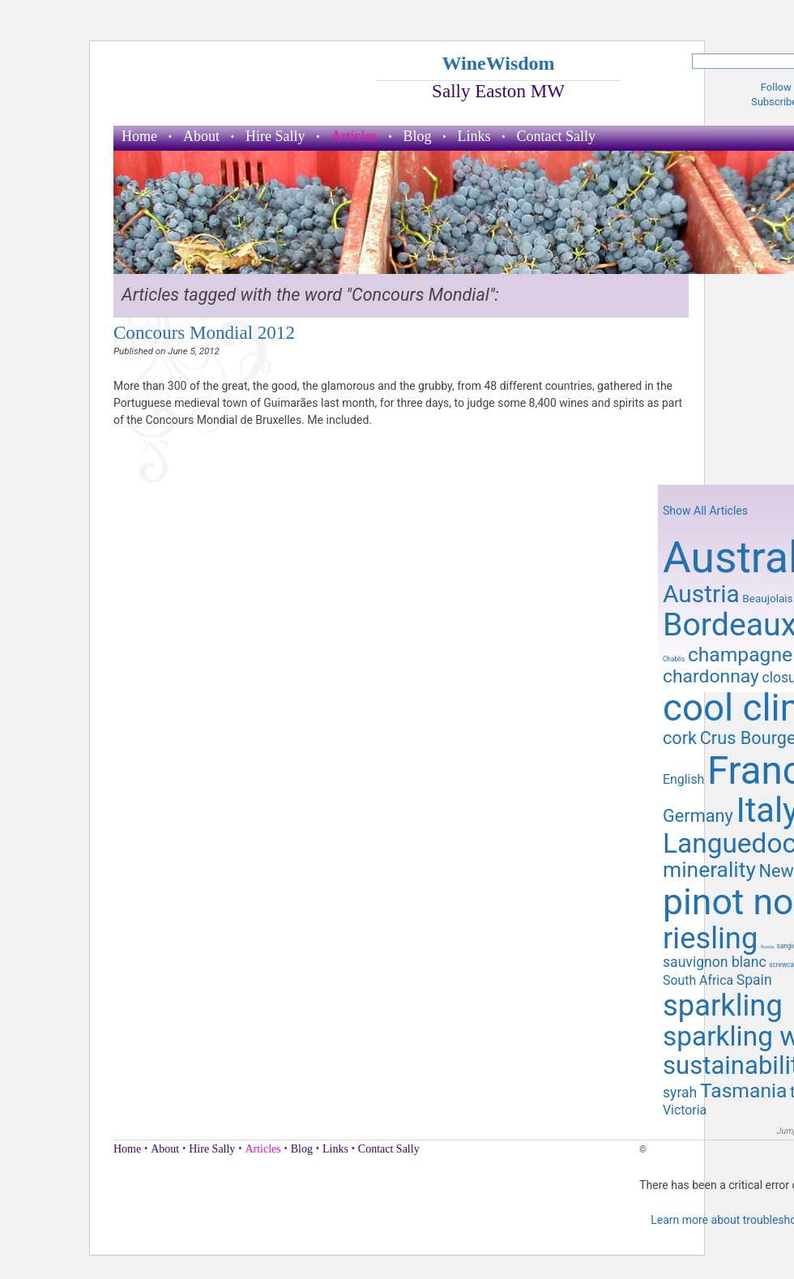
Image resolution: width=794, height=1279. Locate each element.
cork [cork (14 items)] (680, 738)
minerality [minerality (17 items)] (709, 870)
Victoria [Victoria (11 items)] (684, 1110)
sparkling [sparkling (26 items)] (723, 1005)
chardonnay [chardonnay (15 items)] (711, 676)
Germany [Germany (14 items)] (698, 816)
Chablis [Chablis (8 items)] (674, 659)
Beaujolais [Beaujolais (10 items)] (767, 598)
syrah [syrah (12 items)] (680, 1092)
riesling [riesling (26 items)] (710, 938)
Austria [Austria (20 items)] (701, 594)
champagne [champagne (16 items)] (740, 654)
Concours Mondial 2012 (204, 332)
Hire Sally (275, 136)
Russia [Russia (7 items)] (767, 946)
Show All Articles (705, 510)
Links (474, 136)
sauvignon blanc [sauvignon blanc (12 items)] (714, 962)
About (201, 136)
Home (139, 136)
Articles (354, 136)
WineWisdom (498, 63)
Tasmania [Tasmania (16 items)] (743, 1090)
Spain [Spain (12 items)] (754, 980)
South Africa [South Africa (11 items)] (698, 980)
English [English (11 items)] (683, 779)
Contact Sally (556, 136)
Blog (417, 136)
